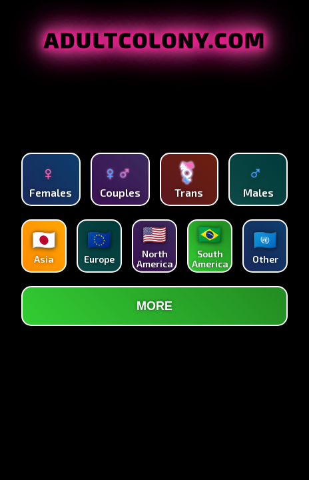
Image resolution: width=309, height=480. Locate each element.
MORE (154, 306)
